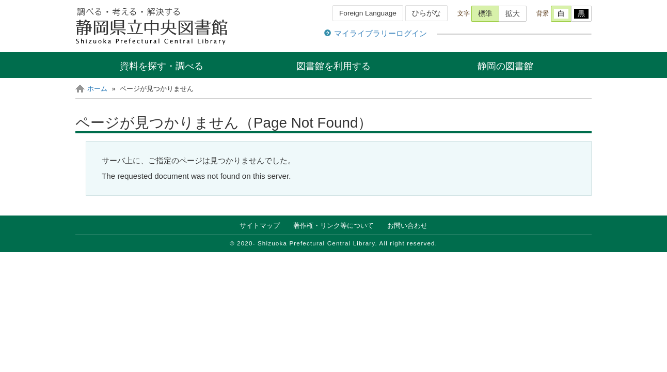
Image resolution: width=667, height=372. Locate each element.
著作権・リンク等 (333, 225)
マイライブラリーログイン (380, 33)
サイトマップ (260, 225)
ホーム (97, 88)
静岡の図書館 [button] (505, 65)
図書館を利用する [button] (333, 65)
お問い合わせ (407, 225)
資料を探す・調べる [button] (161, 65)
